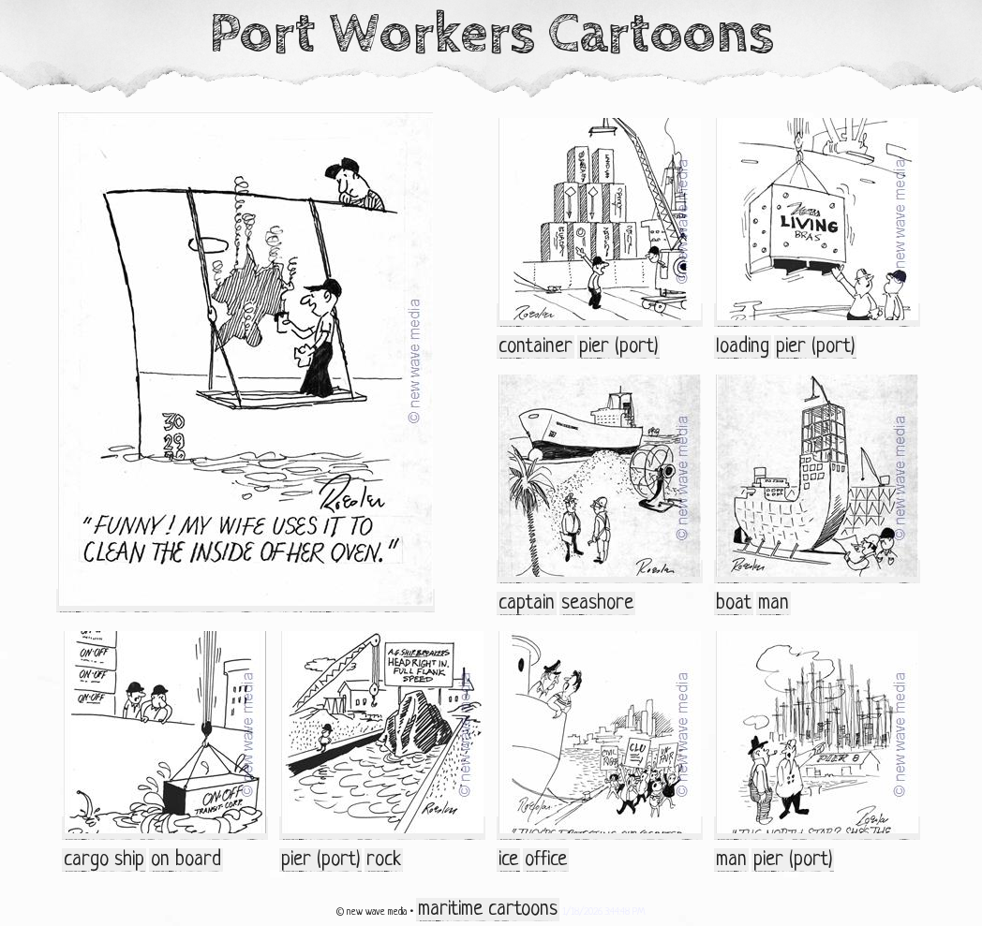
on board (186, 860)
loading (742, 347)
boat (733, 603)
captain (526, 603)
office (546, 860)
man (773, 603)
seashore (597, 603)
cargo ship (104, 860)
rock (383, 860)
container (535, 347)
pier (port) (618, 347)
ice (508, 860)
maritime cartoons (488, 909)
